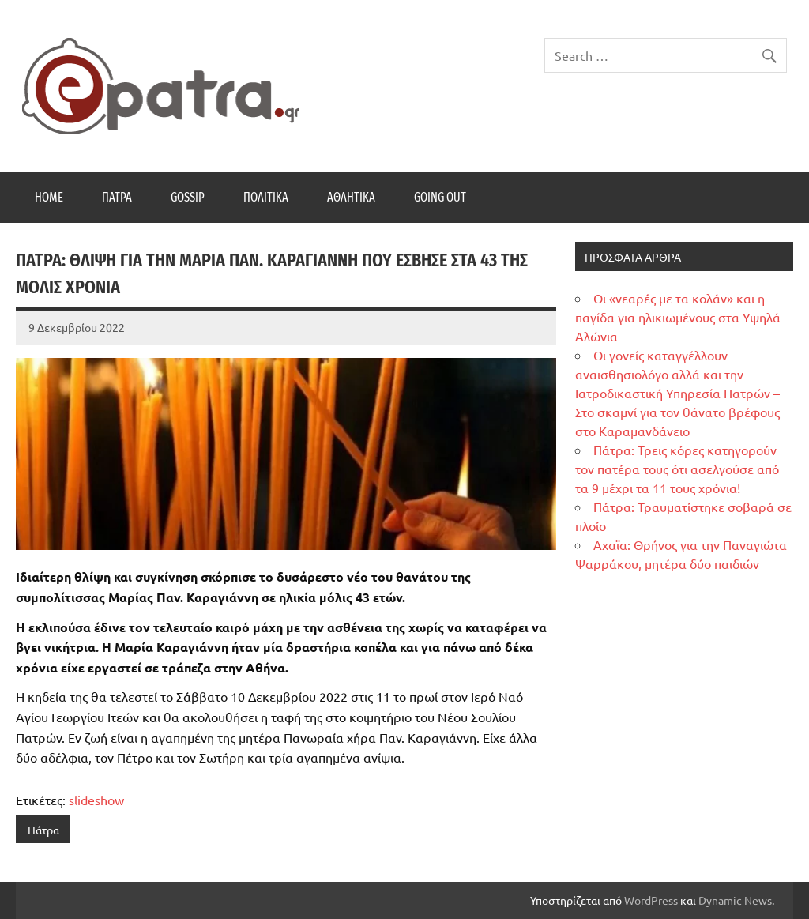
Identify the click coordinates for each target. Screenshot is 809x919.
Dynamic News (735, 900)
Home (49, 197)
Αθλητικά (351, 197)
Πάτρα (117, 197)
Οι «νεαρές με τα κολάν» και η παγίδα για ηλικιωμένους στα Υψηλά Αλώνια (678, 317)
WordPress (651, 900)
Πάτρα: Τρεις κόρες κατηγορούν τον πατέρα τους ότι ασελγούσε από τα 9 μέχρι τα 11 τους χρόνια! (677, 468)
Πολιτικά (265, 197)
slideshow (96, 800)
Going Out (440, 197)
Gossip (188, 197)
